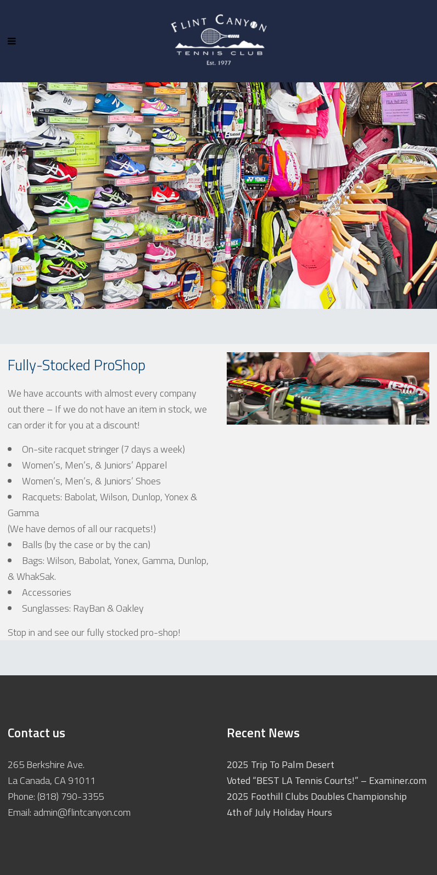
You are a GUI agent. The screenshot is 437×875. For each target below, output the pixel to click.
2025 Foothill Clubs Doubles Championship (317, 796)
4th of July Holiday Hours (279, 812)
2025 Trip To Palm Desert (280, 764)
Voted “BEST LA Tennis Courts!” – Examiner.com (327, 780)
